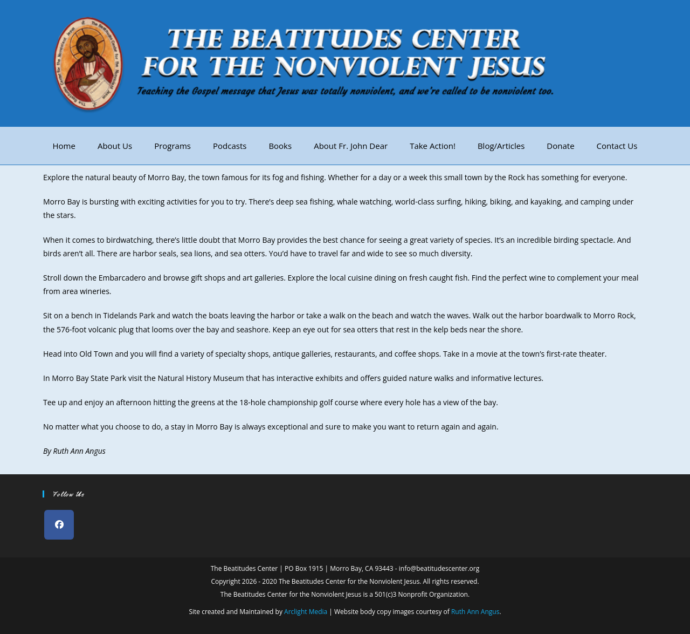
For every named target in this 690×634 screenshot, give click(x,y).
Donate (560, 145)
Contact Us (617, 145)
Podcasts (229, 145)
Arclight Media (305, 611)
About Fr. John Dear (351, 145)
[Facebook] (59, 525)
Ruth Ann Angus (475, 611)
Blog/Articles (501, 145)
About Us (115, 145)
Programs (172, 145)
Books (280, 145)
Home (64, 145)
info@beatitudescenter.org (439, 568)
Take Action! (433, 145)
